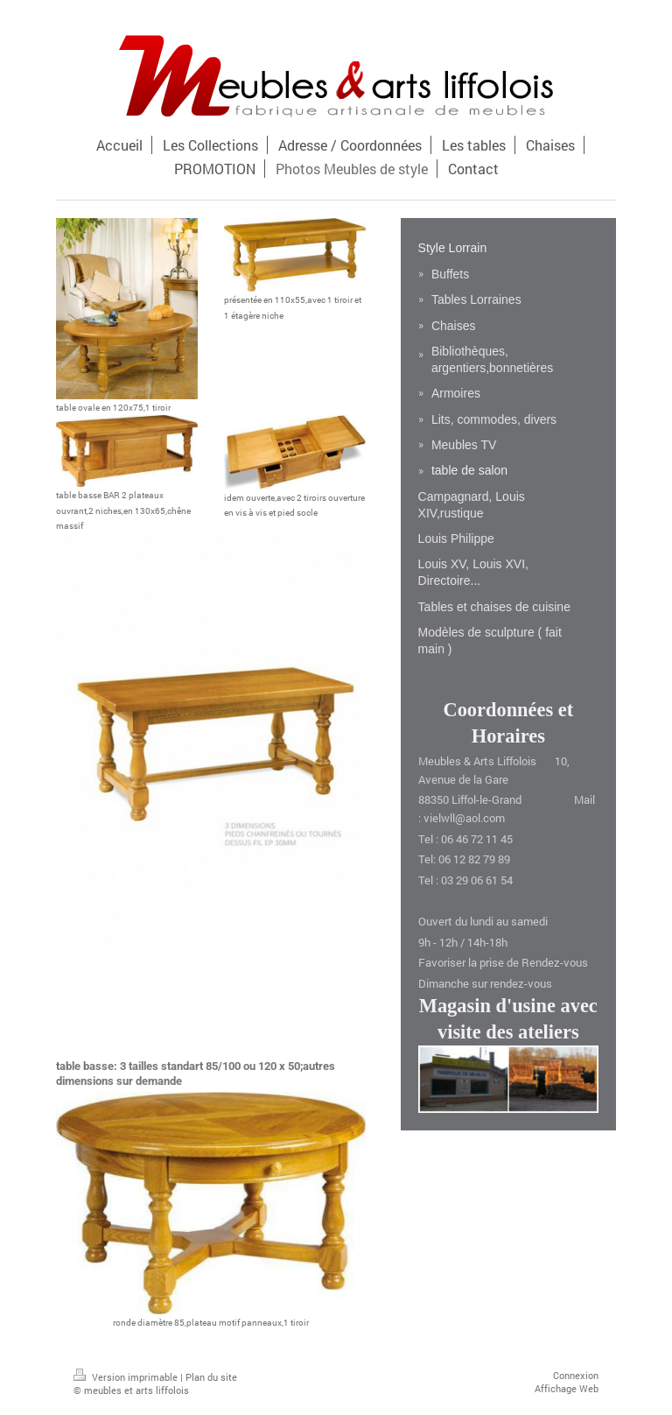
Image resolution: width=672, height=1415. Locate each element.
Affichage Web (566, 1388)
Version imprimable (127, 1376)
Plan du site (211, 1376)
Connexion (575, 1375)
